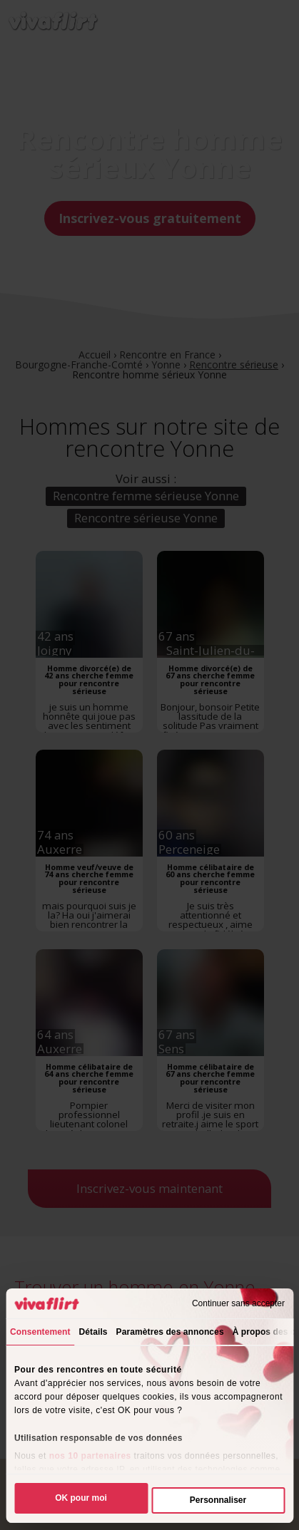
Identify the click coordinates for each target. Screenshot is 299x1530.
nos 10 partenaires (90, 1456)
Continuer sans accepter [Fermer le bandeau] (238, 1303)
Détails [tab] (93, 1332)
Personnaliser (218, 1500)
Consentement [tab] (40, 1332)
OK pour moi (81, 1498)
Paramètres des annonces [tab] (170, 1332)
